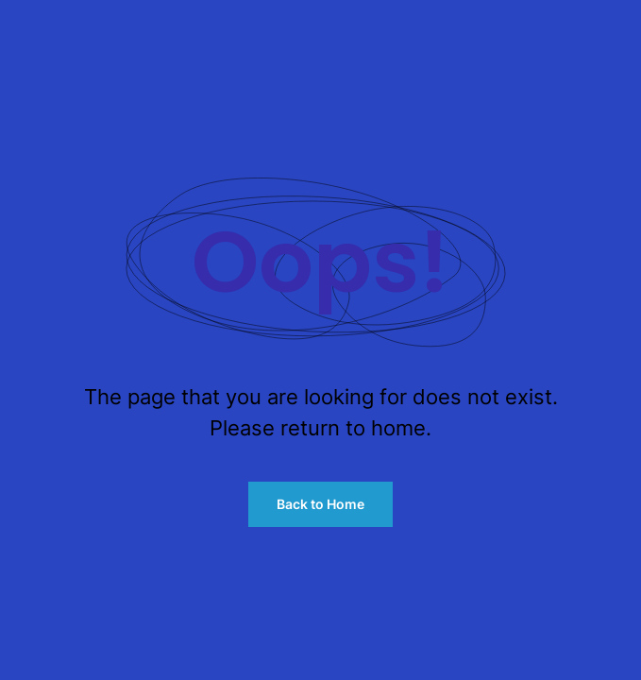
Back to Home (320, 504)
